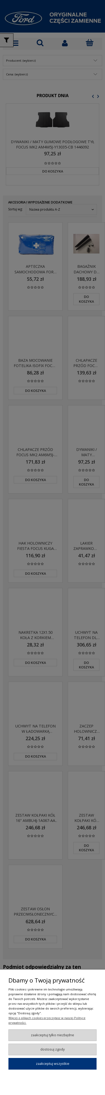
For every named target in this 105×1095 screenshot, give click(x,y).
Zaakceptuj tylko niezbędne (52, 1035)
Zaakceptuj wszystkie (52, 1063)
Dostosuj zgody (52, 1049)
